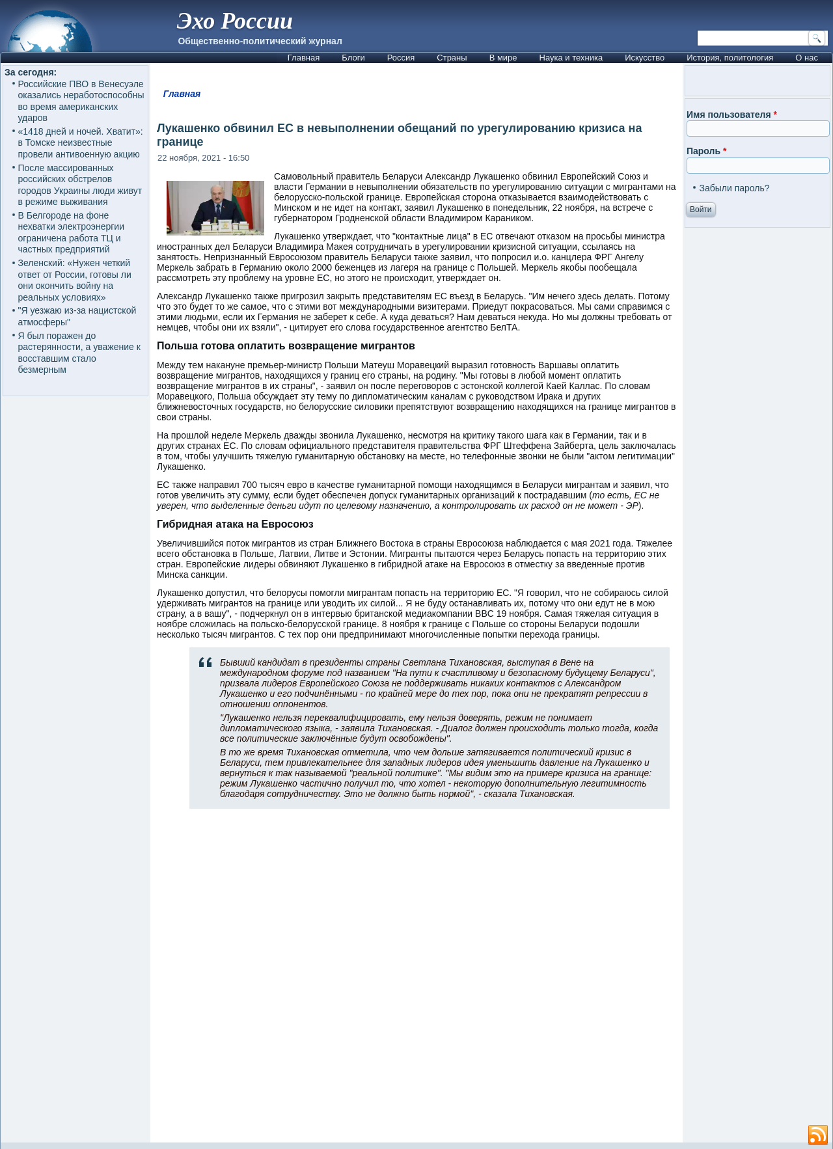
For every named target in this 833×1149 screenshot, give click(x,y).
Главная (304, 57)
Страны (452, 57)
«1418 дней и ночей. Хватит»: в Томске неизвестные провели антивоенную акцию (80, 142)
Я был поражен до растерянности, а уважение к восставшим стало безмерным (79, 353)
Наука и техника (571, 57)
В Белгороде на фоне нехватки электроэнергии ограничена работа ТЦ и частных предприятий (71, 232)
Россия (401, 57)
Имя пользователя (732, 114)
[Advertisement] (416, 981)
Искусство (644, 57)
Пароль (706, 151)
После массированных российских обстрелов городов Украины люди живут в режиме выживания (80, 185)
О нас (806, 57)
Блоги (353, 57)
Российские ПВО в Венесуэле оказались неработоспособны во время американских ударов (81, 101)
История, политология (730, 57)
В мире (503, 57)
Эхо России (235, 21)
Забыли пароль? (734, 188)
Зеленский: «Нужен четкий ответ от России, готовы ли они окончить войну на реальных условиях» (74, 280)
